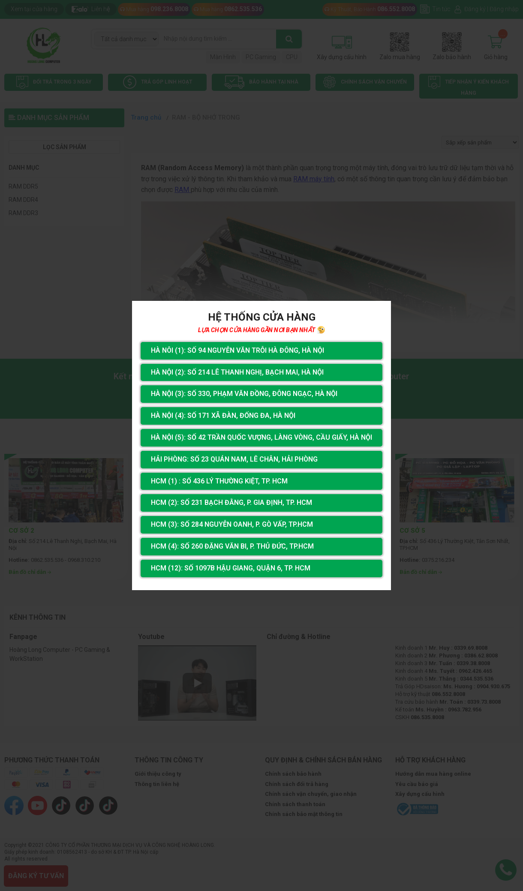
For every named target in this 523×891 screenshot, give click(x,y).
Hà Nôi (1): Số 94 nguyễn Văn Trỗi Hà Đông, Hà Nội (237, 350)
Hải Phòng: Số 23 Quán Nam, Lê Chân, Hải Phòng (234, 459)
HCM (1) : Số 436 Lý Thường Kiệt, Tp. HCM (219, 481)
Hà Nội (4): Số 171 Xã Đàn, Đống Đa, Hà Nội (223, 415)
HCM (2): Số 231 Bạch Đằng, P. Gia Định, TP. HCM (231, 502)
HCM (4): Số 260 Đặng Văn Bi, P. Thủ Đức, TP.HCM (232, 546)
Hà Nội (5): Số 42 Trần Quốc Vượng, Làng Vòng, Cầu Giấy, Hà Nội (261, 437)
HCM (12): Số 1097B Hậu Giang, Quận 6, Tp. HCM (230, 568)
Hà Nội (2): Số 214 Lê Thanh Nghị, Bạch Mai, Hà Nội (237, 372)
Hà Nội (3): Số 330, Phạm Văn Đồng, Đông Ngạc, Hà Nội (244, 394)
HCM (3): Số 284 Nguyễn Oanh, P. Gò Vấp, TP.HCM (232, 524)
